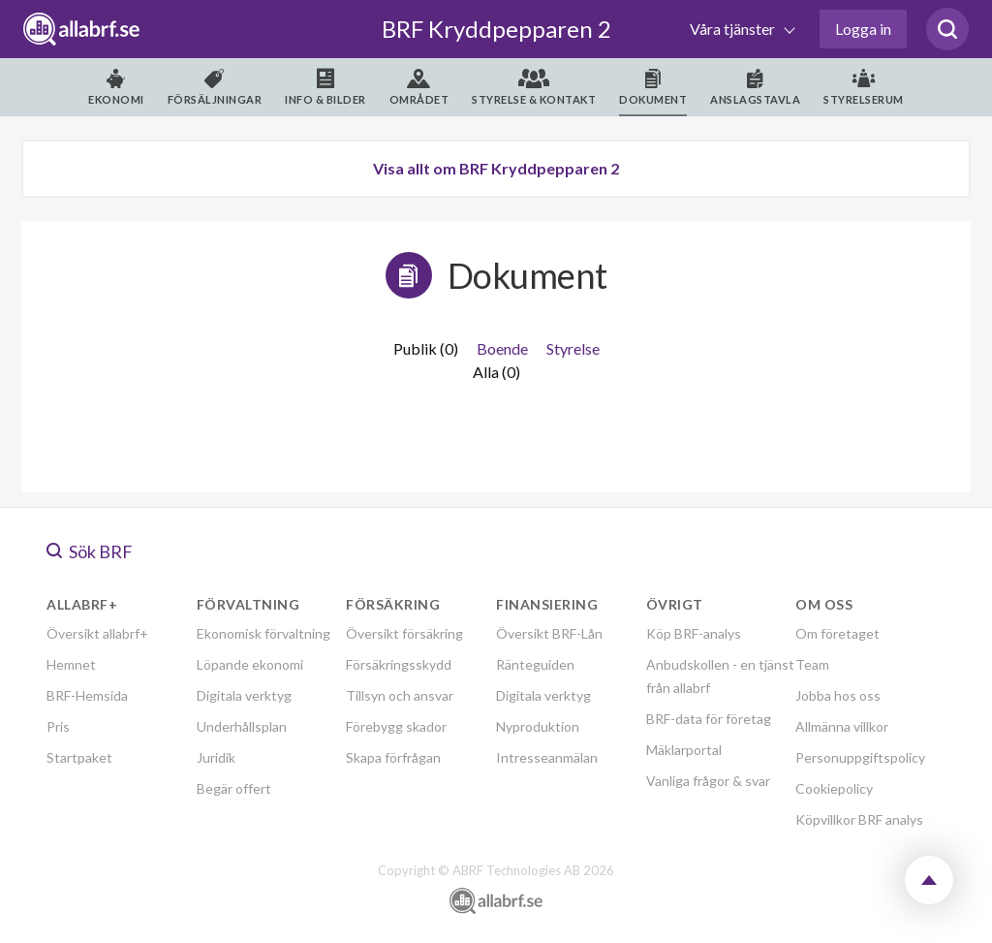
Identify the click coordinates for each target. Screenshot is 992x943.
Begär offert (234, 788)
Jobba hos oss (838, 695)
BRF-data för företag (708, 718)
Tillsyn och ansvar (399, 695)
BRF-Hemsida (87, 695)
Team (812, 664)
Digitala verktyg (244, 695)
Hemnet (71, 664)
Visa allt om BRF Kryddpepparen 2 (496, 168)
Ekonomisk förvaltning (263, 633)
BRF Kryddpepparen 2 (496, 29)
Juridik (216, 757)
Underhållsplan (242, 726)
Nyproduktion (537, 726)
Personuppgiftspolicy (860, 757)
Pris (58, 726)
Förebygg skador (396, 726)
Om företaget (837, 633)
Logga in (863, 28)
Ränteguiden (535, 664)
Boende (502, 348)
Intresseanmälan (547, 757)
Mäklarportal (684, 749)
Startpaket (79, 757)
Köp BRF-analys (693, 633)
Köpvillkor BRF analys (859, 819)
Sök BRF (89, 551)
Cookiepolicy (834, 788)
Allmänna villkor (841, 726)
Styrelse (573, 348)
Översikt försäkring (404, 633)
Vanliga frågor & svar (708, 780)
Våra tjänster (734, 28)
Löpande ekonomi (250, 664)
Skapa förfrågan (393, 757)
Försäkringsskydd (398, 664)
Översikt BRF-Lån (549, 633)
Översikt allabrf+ (97, 633)
